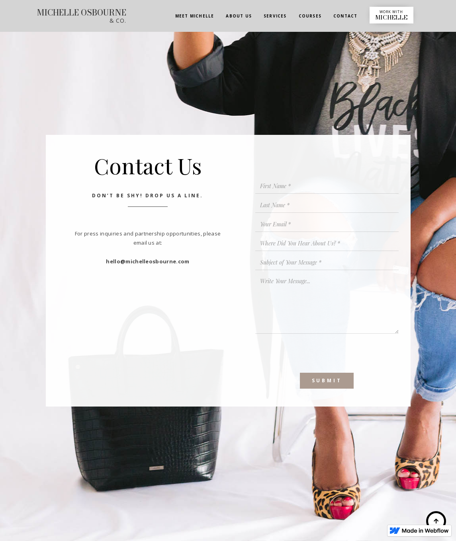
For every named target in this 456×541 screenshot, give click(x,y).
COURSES (310, 16)
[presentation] (315, 353)
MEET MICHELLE (194, 16)
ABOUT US (239, 16)
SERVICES (275, 16)
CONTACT (345, 16)
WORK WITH (391, 15)
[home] (81, 17)
